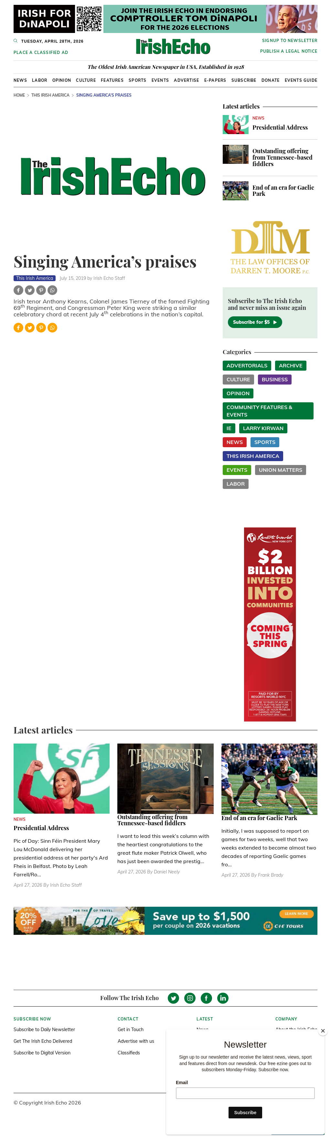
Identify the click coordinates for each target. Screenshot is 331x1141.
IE (229, 428)
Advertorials (247, 365)
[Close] (323, 1031)
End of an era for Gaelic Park (283, 191)
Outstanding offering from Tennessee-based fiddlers (282, 157)
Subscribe (244, 80)
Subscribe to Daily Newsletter (44, 1029)
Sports (137, 80)
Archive (291, 365)
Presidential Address (280, 127)
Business (275, 379)
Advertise (186, 80)
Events (160, 80)
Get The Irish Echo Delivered (43, 1041)
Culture (86, 80)
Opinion (61, 80)
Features (112, 80)
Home (19, 95)
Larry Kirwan (263, 428)
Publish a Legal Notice (288, 51)
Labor (39, 80)
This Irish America (50, 95)
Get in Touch (131, 1029)
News (20, 80)
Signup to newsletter (289, 40)
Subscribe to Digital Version (42, 1053)
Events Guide (301, 80)
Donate (271, 80)
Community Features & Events (259, 411)
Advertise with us (136, 1041)
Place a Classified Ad (41, 52)
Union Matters (280, 470)
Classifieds (129, 1053)
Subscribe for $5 (255, 322)
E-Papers (215, 80)
